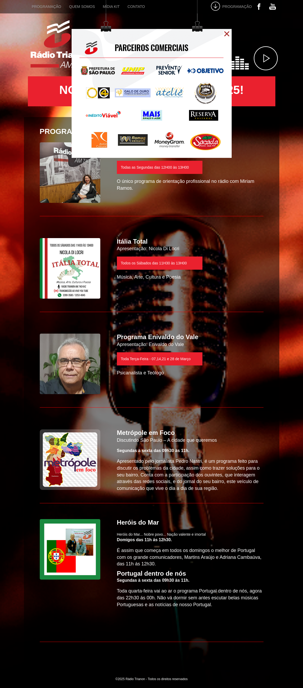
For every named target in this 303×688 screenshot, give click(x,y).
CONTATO (136, 6)
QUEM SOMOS (82, 6)
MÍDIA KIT (111, 6)
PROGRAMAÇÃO (46, 6)
